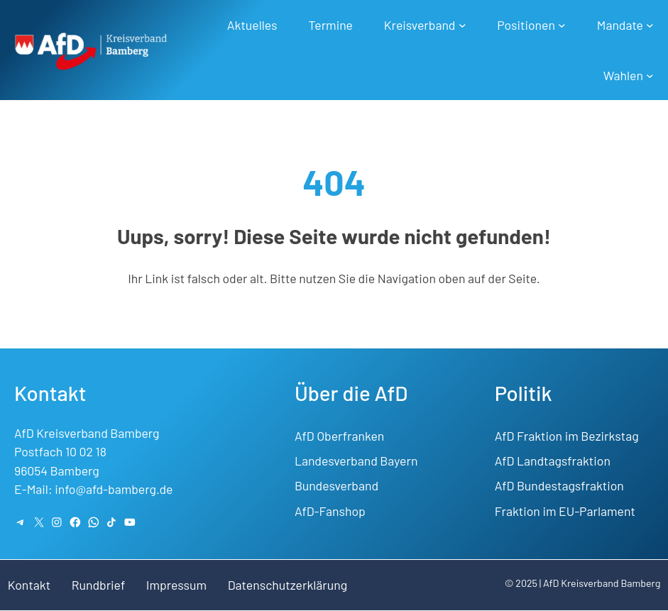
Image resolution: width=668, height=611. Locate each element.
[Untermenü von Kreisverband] (462, 25)
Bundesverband (336, 485)
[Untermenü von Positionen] (562, 25)
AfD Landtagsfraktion (552, 460)
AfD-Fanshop (330, 511)
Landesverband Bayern (356, 460)
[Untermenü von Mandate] (650, 25)
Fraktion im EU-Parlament (565, 511)
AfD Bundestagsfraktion (559, 485)
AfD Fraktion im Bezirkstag (567, 436)
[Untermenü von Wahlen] (650, 75)
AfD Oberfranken (339, 436)
